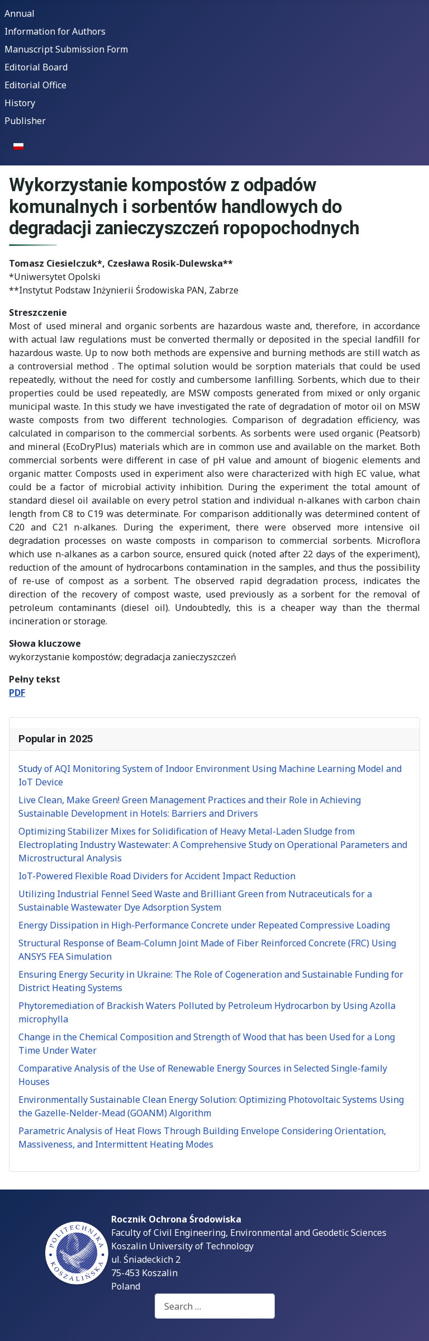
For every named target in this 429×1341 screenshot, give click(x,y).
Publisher (25, 121)
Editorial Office (35, 85)
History (19, 103)
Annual (19, 13)
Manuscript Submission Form (66, 49)
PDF (17, 692)
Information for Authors (55, 31)
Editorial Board (36, 67)
